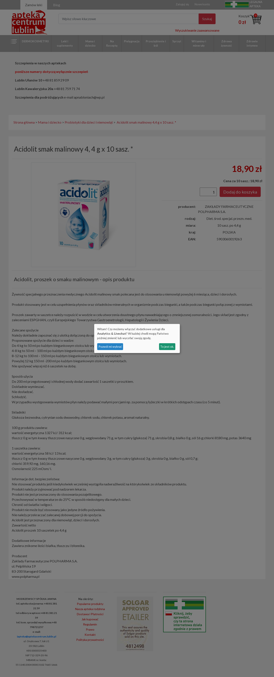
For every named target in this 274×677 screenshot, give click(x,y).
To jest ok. (167, 346)
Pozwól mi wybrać (110, 346)
